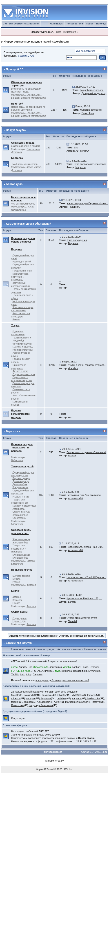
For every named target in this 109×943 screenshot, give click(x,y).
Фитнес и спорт (20, 371)
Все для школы (20, 487)
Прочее (16, 603)
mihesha (16, 698)
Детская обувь (19, 484)
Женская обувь (20, 542)
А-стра (72, 455)
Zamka (27, 701)
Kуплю (15, 590)
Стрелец (95, 667)
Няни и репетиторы (22, 350)
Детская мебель (20, 515)
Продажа (16, 249)
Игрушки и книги (20, 496)
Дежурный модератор (93, 93)
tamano (91, 695)
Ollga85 (61, 695)
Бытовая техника (21, 576)
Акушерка (42, 701)
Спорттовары (19, 518)
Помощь (101, 23)
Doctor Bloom (86, 738)
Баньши (15, 98)
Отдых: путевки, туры (23, 374)
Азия (56, 701)
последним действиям (48, 680)
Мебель (16, 579)
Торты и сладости (21, 337)
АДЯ (38, 95)
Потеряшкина (38, 98)
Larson (72, 601)
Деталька (16, 152)
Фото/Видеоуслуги (21, 344)
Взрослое (17, 600)
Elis (76, 147)
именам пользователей (75, 680)
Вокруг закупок (16, 130)
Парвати (37, 674)
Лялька (30, 206)
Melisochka (93, 698)
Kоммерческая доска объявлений (28, 223)
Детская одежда (20, 481)
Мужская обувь (20, 558)
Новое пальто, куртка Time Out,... (85, 546)
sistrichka (66, 670)
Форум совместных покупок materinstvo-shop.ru (36, 41)
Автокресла (18, 509)
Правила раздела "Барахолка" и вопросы (22, 447)
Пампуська (17, 705)
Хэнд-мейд (18, 340)
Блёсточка (17, 460)
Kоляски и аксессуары (24, 506)
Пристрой (17, 103)
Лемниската (33, 149)
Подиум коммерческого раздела (20, 414)
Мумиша (46, 698)
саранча (77, 698)
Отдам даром (19, 611)
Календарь (56, 23)
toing (28, 674)
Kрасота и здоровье (22, 346)
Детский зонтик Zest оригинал (84, 495)
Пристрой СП (15, 69)
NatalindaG (30, 695)
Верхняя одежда (21, 478)
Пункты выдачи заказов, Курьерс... (86, 365)
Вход (58, 32)
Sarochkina (87, 113)
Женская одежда (21, 539)
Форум (39, 769)
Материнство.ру (54, 760)
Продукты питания (22, 270)
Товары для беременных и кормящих (18, 548)
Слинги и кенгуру (21, 512)
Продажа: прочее (21, 569)
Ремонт (16, 319)
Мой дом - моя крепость (24, 164)
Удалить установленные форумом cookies (33, 636)
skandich (73, 368)
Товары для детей (22, 466)
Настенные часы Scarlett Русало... (86, 577)
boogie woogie (34, 167)
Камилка (47, 695)
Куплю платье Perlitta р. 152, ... (84, 598)
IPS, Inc (68, 769)
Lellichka (62, 698)
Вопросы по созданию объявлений (86, 452)
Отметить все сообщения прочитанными (82, 636)
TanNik (15, 674)
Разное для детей (21, 261)
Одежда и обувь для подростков (22, 492)
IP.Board (48, 769)
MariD (14, 695)
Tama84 (72, 621)
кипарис (31, 698)
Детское (16, 597)
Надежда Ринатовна (41, 705)
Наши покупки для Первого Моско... (87, 203)
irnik (22, 674)
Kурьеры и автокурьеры (17, 333)
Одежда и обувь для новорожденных (22, 474)
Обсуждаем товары (23, 142)
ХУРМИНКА (82, 150)
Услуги (15, 325)
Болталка (17, 158)
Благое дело (14, 184)
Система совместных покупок (21, 23)
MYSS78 (76, 695)
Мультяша (94, 670)
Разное (16, 582)
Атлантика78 (75, 498)
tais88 (14, 701)
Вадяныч (73, 243)
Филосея (25, 98)
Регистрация (69, 32)
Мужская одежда (21, 555)
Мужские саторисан (91, 109)
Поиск (89, 23)
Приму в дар (18, 621)
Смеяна (31, 561)
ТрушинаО (74, 206)
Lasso (85, 667)
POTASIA (38, 670)
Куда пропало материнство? (90, 164)
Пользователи (74, 23)
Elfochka (31, 95)
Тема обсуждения (77, 240)
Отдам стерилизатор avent (82, 618)
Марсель (81, 167)
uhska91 (49, 670)
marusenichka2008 (75, 701)
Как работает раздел (91, 90)
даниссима (55, 667)
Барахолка (13, 431)
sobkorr (76, 667)
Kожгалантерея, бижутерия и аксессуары (20, 277)
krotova (96, 701)
